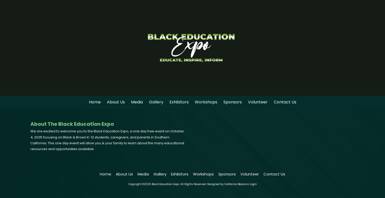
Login (253, 184)
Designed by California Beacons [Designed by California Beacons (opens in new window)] (228, 184)
